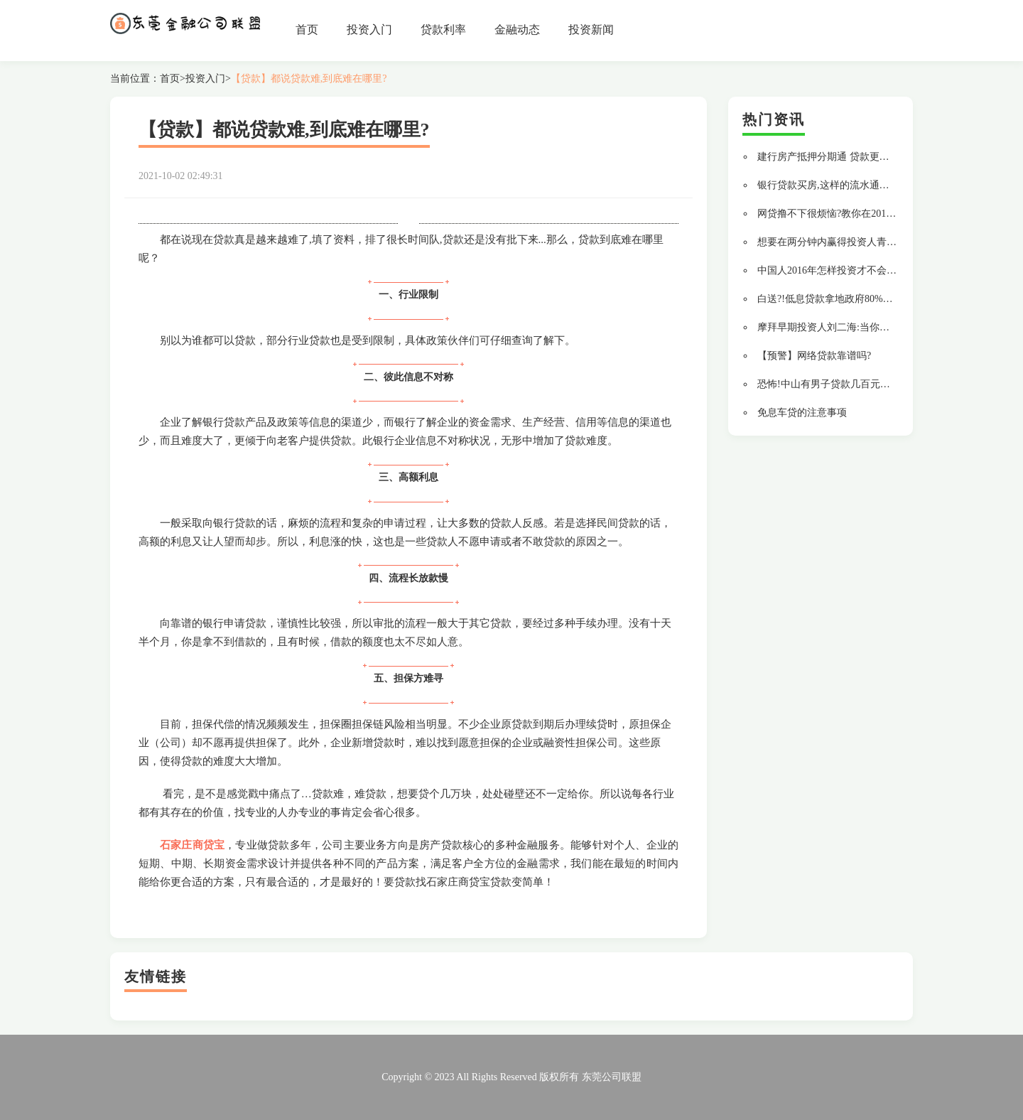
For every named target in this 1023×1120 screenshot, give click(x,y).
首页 (307, 29)
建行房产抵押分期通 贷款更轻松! (829, 156)
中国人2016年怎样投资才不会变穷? (834, 270)
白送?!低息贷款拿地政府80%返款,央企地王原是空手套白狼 (885, 299)
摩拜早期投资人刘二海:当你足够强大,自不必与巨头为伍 (879, 327)
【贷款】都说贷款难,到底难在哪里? (309, 78)
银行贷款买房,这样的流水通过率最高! (839, 185)
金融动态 (517, 29)
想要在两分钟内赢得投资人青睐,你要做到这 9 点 (863, 242)
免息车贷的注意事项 (802, 412)
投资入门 (369, 29)
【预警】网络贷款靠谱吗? (814, 355)
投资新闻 (591, 29)
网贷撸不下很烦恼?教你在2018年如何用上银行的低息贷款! (885, 213)
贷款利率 (443, 29)
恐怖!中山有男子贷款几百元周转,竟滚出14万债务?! (868, 384)
